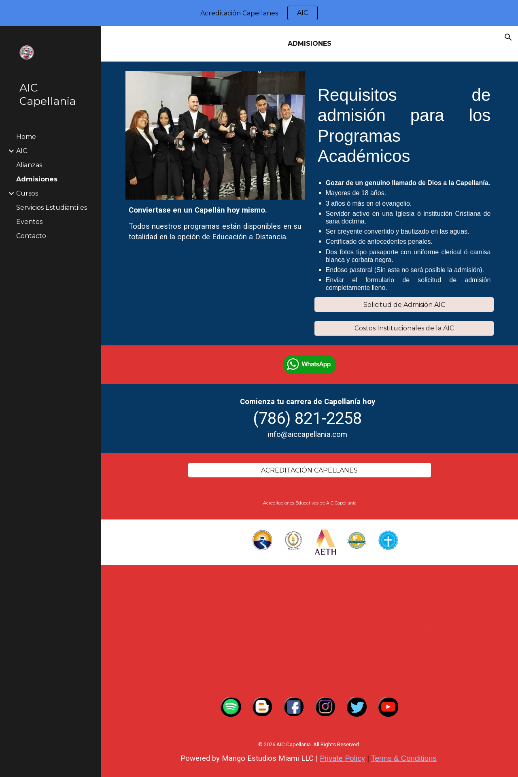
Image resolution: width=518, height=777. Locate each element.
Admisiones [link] (36, 179)
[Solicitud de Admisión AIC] (404, 304)
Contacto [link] (31, 236)
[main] (309, 44)
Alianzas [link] (29, 165)
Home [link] (26, 136)
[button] (508, 37)
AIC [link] (21, 151)
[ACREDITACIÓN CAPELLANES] (309, 470)
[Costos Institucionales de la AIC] (404, 328)
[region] (259, 13)
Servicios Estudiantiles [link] (51, 207)
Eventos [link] (29, 222)
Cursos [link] (27, 193)
